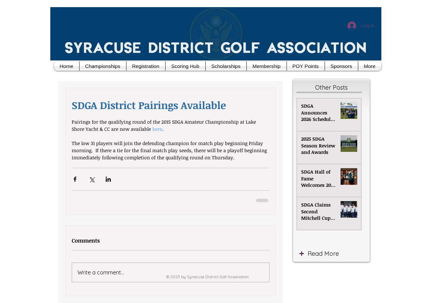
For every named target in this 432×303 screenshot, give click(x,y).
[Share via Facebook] (75, 179)
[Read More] (337, 254)
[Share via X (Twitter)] (91, 179)
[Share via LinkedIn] (108, 179)
